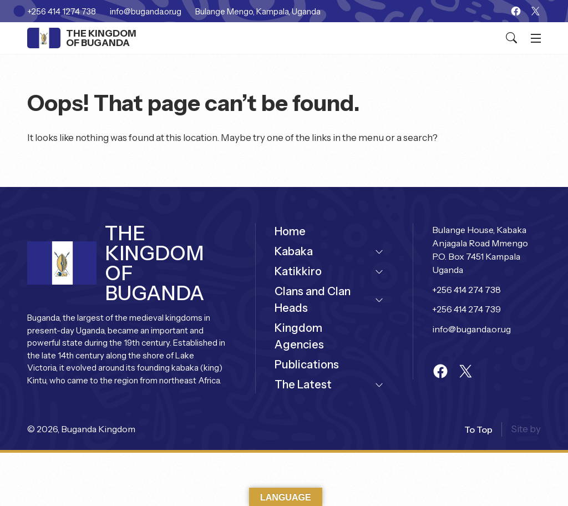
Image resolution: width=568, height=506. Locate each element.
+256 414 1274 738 (61, 11)
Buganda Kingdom (98, 428)
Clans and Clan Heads (313, 300)
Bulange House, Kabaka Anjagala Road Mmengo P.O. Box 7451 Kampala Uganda (481, 249)
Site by (526, 428)
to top (478, 429)
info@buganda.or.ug (145, 11)
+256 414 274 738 (466, 289)
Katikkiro (298, 271)
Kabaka (294, 251)
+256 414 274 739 (466, 309)
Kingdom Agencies (299, 336)
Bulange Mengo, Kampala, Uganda (258, 11)
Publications (307, 364)
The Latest (303, 384)
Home (290, 231)
